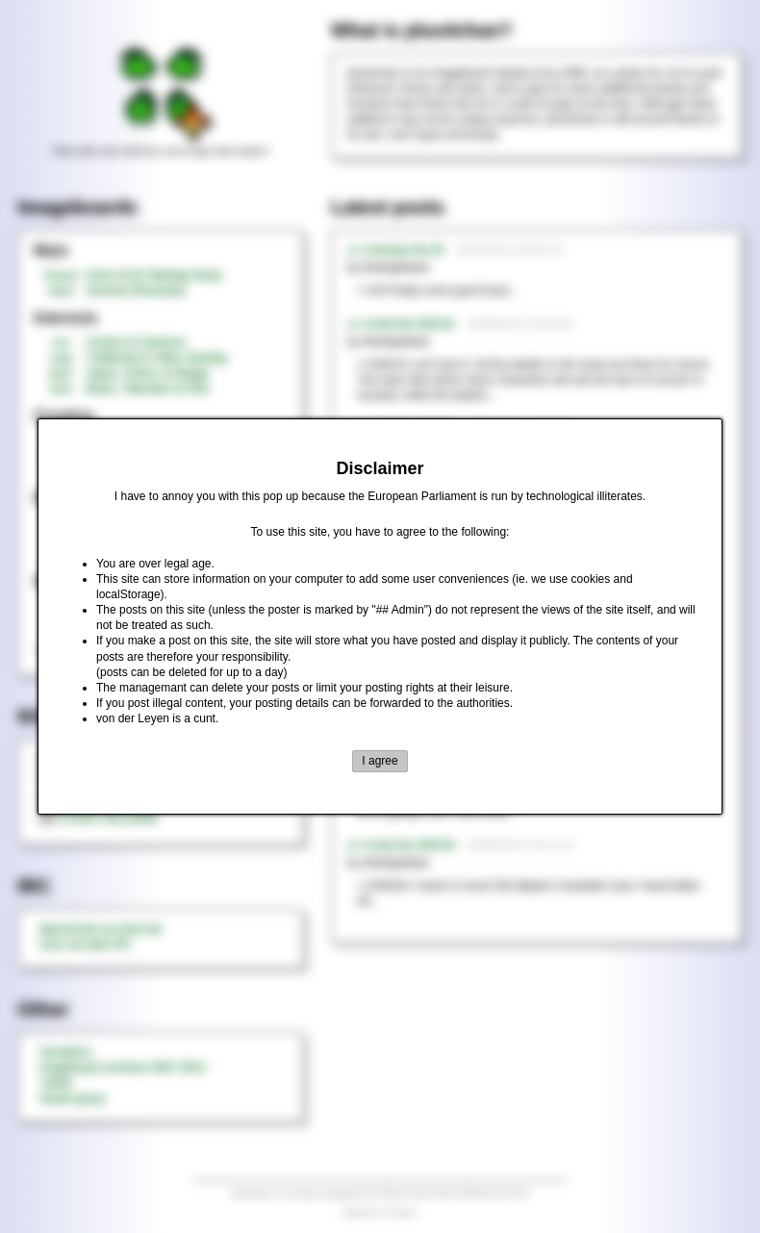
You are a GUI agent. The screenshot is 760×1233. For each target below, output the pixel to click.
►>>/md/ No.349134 (400, 324)
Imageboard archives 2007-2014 (122, 1067)
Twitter (56, 1083)
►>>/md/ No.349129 (400, 845)
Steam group (72, 1098)
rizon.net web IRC (85, 944)
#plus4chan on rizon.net (100, 929)
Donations (65, 1052)
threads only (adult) (98, 817)
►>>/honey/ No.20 (395, 250)
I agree (379, 760)
